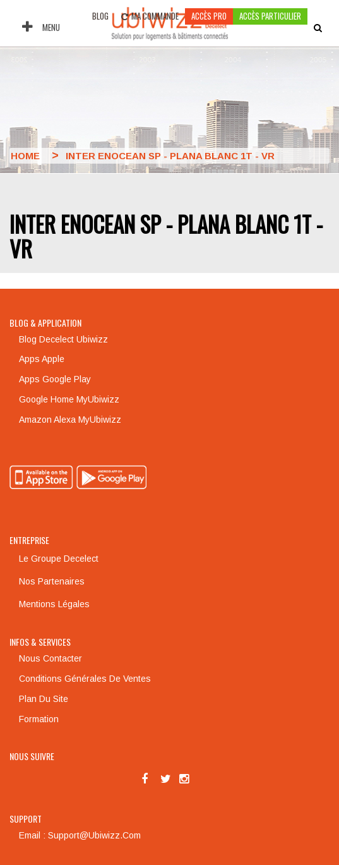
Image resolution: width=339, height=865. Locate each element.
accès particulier (270, 15)
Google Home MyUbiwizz (69, 399)
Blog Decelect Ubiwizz (63, 339)
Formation (39, 719)
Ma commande (150, 15)
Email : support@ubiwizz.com (80, 835)
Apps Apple (41, 359)
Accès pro (209, 15)
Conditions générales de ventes (85, 679)
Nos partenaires (52, 581)
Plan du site (43, 699)
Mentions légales (54, 604)
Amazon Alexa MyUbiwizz (70, 419)
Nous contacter (50, 658)
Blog (100, 15)
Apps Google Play (55, 379)
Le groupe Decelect (58, 558)
